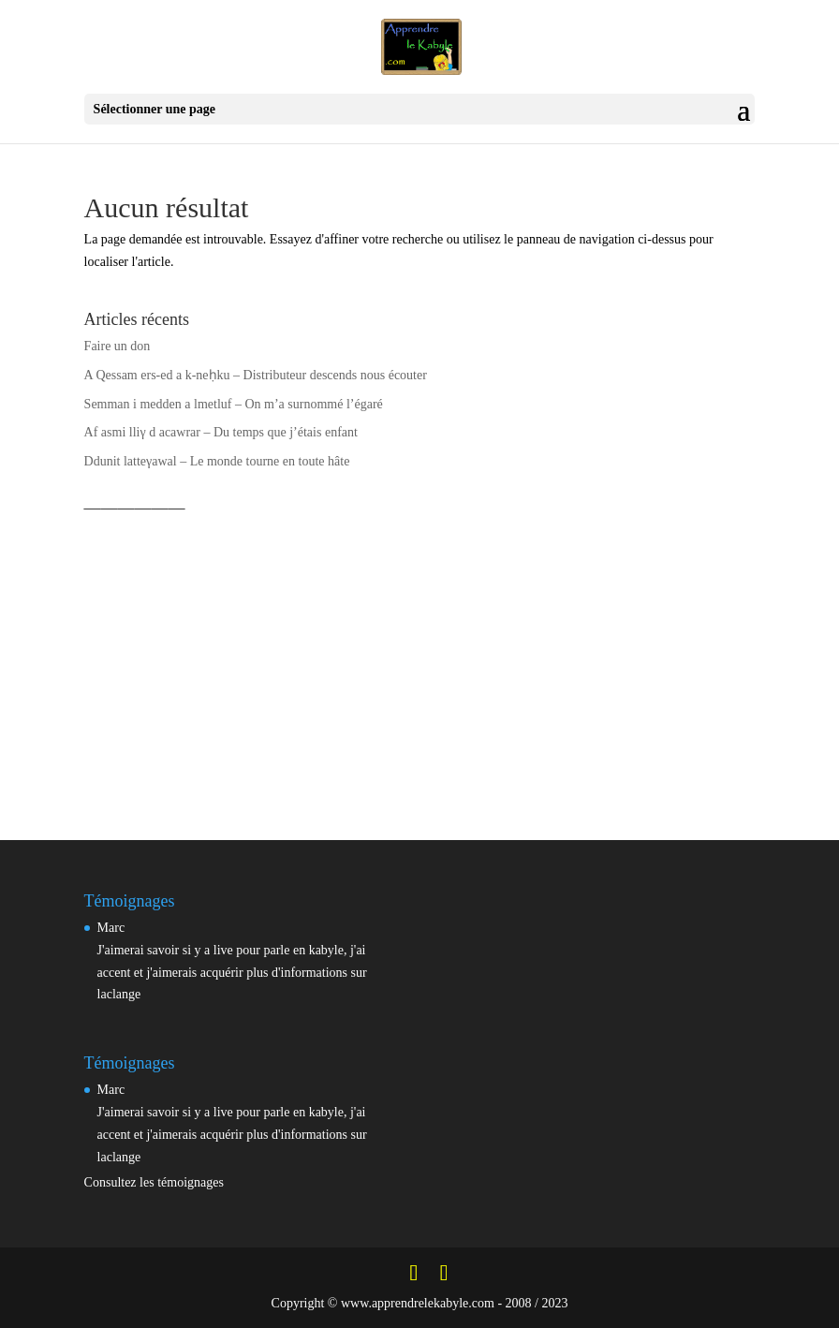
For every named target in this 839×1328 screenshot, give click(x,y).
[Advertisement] (420, 655)
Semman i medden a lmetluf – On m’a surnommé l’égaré (233, 404)
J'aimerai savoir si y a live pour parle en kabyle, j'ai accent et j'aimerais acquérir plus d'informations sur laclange (232, 972)
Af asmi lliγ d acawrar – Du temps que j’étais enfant (221, 432)
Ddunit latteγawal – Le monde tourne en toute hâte (217, 461)
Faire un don (117, 346)
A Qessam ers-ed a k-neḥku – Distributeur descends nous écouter (255, 375)
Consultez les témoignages (154, 1182)
